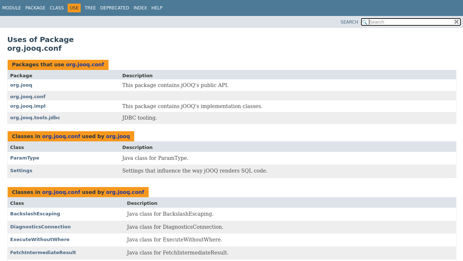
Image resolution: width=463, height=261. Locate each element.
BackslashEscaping (35, 213)
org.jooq (21, 85)
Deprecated (114, 8)
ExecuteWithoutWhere (39, 239)
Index (140, 8)
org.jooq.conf (85, 64)
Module (11, 8)
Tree (90, 8)
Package (35, 8)
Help (156, 8)
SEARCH (349, 22)
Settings (21, 170)
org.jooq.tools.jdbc (35, 117)
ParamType (24, 158)
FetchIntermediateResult (43, 252)
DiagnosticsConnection (40, 226)
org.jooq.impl (28, 106)
